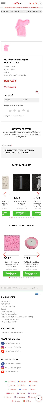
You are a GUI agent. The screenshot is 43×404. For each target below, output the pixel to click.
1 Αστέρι (10, 110)
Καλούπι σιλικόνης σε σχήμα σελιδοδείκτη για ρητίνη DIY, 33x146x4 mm (21, 203)
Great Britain (19, 397)
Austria (11, 385)
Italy (32, 389)
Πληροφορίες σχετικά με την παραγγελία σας (17, 317)
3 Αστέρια (19, 110)
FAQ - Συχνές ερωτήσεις (9, 314)
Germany (33, 382)
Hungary (12, 389)
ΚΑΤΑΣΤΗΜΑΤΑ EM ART (9, 322)
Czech (32, 385)
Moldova (27, 401)
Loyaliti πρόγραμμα (7, 312)
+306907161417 (34, 7)
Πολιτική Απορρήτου (8, 306)
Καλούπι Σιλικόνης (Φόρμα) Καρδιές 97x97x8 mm (12, 264)
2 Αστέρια (15, 110)
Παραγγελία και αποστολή (10, 319)
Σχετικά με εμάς (6, 301)
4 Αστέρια (23, 110)
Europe (23, 389)
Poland (10, 393)
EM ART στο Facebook (11, 343)
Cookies (4, 309)
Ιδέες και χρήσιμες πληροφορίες (12, 332)
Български (10, 381)
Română (22, 381)
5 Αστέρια (28, 110)
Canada (16, 401)
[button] (9, 217)
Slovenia (32, 393)
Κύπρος (7, 397)
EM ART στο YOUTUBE (11, 351)
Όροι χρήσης (5, 304)
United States (34, 397)
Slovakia (21, 393)
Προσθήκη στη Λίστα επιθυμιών (15, 75)
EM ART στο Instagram (11, 347)
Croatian (22, 385)
